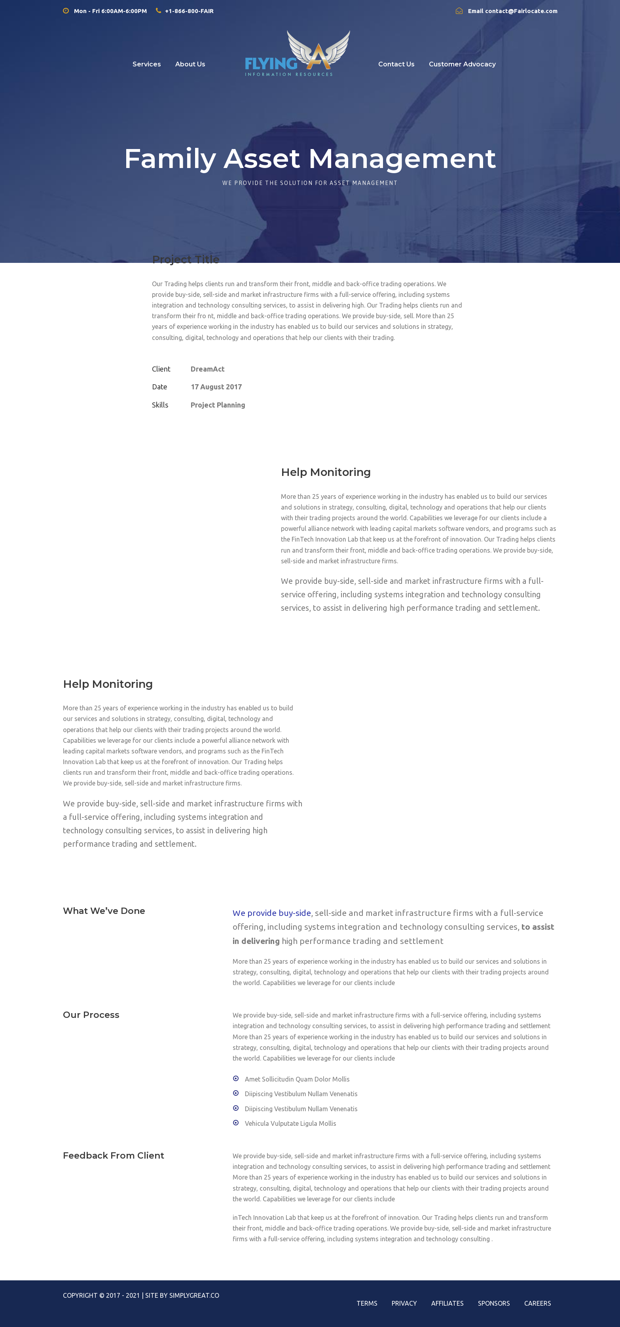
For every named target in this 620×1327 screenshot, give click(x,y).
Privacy (404, 1303)
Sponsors (494, 1303)
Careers (537, 1303)
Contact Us (396, 64)
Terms (366, 1303)
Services (147, 64)
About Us (190, 64)
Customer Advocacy (462, 64)
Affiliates (447, 1303)
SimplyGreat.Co (194, 1295)
